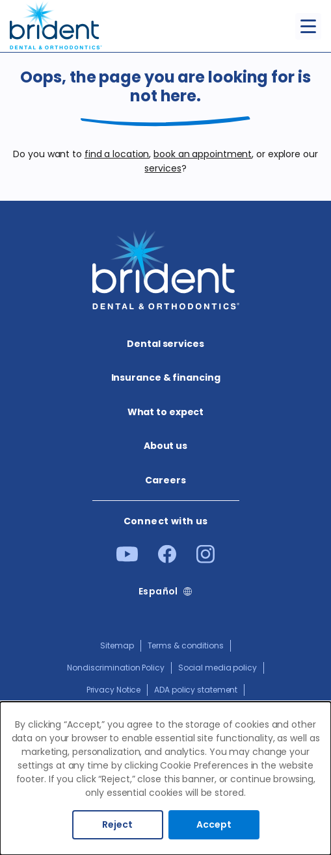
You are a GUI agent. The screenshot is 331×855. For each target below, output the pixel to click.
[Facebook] (167, 560)
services (162, 168)
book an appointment (202, 153)
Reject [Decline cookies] (117, 824)
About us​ (165, 445)
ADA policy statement (195, 689)
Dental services (165, 343)
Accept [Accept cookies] (214, 824)
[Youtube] (127, 558)
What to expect (165, 411)
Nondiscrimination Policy (116, 667)
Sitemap (116, 645)
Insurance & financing (165, 377)
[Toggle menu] (308, 26)
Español (158, 591)
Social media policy (217, 667)
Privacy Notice (113, 689)
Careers (165, 480)
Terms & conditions (186, 645)
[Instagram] (205, 560)
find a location (117, 153)
